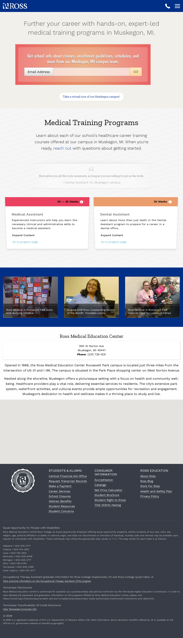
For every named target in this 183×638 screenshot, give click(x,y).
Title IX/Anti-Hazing (107, 505)
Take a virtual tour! (91, 96)
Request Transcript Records (68, 481)
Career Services (59, 491)
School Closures (60, 496)
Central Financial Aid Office (68, 476)
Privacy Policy (149, 496)
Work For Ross (150, 486)
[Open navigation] (177, 6)
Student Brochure (106, 495)
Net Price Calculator (108, 490)
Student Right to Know (110, 500)
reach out (62, 148)
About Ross (148, 476)
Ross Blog (146, 481)
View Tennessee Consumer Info (20, 609)
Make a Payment (60, 486)
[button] (91, 428)
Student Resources (62, 506)
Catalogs (100, 484)
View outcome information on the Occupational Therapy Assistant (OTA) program (47, 581)
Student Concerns (61, 511)
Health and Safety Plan (156, 491)
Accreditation (103, 479)
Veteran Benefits (60, 501)
